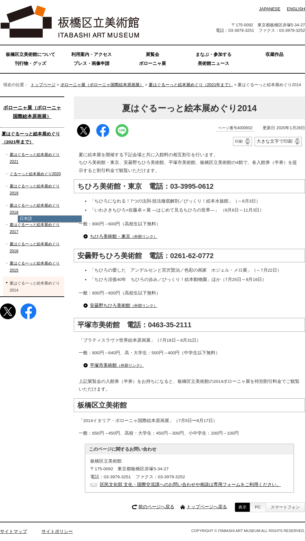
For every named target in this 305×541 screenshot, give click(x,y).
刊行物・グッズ (30, 63)
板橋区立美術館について (30, 54)
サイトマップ (13, 531)
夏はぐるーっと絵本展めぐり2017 (35, 228)
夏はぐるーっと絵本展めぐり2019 (35, 189)
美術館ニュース (213, 63)
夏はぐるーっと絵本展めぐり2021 (35, 158)
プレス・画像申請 (91, 63)
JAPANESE (269, 8)
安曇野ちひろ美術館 (123, 305)
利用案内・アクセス (91, 54)
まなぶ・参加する (213, 54)
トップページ (43, 84)
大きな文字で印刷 (274, 141)
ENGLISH (296, 8)
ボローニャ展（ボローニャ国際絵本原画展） (102, 84)
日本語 (26, 218)
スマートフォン (285, 507)
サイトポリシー (57, 531)
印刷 (239, 141)
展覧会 (152, 54)
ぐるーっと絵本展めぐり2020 (35, 174)
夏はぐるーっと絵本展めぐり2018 (35, 209)
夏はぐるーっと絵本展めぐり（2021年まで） (191, 84)
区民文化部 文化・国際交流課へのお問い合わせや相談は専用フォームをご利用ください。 (190, 484)
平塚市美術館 (117, 365)
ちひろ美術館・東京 (123, 236)
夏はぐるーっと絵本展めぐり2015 (35, 267)
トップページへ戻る (207, 506)
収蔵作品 (274, 54)
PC (258, 507)
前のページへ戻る (156, 506)
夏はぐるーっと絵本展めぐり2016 (35, 247)
